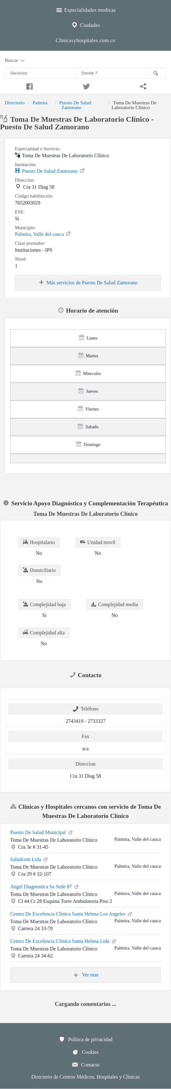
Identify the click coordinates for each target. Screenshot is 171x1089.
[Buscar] (157, 73)
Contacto (86, 1064)
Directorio (14, 102)
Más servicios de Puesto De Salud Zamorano (87, 283)
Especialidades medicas (85, 9)
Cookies (85, 1052)
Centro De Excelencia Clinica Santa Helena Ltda (63, 940)
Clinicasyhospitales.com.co (85, 40)
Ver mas (86, 975)
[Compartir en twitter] (85, 85)
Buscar (15, 60)
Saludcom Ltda (29, 859)
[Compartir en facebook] (28, 85)
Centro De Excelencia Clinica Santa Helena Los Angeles (71, 913)
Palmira (39, 102)
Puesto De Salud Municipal (42, 832)
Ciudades (85, 24)
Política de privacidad (86, 1039)
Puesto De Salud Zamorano (75, 105)
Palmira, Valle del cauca (43, 233)
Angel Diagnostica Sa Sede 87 (45, 886)
